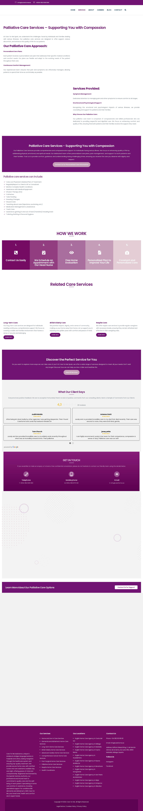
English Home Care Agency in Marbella (88, 747)
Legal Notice (61, 806)
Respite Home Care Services (51, 767)
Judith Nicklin (37, 414)
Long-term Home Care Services (53, 747)
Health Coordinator (48, 770)
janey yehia (106, 432)
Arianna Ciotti (105, 414)
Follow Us (110, 757)
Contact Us (111, 733)
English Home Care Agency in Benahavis (89, 766)
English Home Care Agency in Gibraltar (88, 786)
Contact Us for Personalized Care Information (71, 165)
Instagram (109, 762)
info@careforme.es (24, 2)
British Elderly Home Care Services (53, 750)
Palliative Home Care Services (52, 764)
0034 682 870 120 (72, 483)
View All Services (72, 372)
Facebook (109, 766)
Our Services (45, 733)
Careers (100, 10)
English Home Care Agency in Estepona (88, 783)
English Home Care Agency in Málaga (88, 744)
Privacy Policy (81, 806)
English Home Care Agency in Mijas (87, 780)
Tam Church (37, 432)
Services (81, 10)
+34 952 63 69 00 (117, 738)
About (91, 10)
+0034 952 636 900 (42, 2)
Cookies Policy (71, 806)
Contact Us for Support (126, 587)
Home (73, 10)
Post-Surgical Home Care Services (53, 761)
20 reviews (81, 405)
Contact (118, 10)
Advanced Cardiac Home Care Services (55, 753)
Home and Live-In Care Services (53, 738)
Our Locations (79, 733)
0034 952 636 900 (27, 483)
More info (8, 337)
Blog (109, 10)
